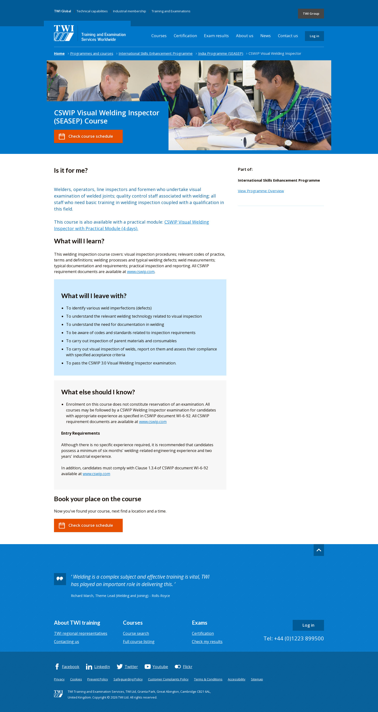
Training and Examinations (171, 11)
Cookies (76, 679)
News (265, 35)
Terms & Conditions (208, 679)
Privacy (59, 679)
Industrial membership (129, 11)
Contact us (288, 35)
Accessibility (236, 679)
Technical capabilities (92, 11)
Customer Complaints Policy (168, 679)
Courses (159, 35)
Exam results (216, 35)
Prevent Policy (97, 679)
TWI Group (311, 13)
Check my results (207, 641)
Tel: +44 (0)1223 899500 (293, 638)
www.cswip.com (141, 271)
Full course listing (139, 641)
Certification (185, 35)
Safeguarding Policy (128, 679)
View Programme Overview (261, 190)
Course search (136, 633)
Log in (314, 36)
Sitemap (257, 679)
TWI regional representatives (80, 633)
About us (244, 35)
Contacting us (66, 641)
